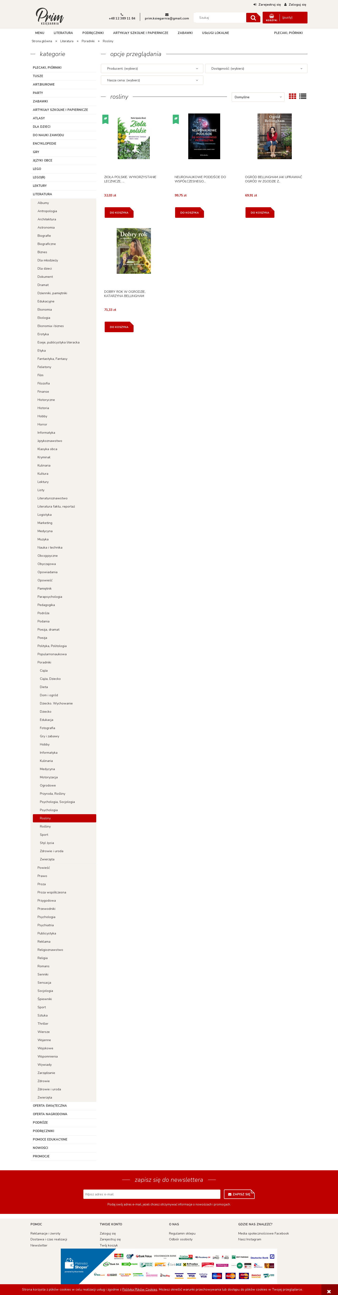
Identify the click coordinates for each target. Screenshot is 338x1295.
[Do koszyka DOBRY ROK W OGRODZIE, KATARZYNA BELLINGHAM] (119, 327)
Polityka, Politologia (52, 646)
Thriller (43, 1023)
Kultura (43, 473)
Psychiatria (46, 925)
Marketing (45, 523)
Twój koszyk (109, 1245)
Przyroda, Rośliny (52, 793)
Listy (41, 490)
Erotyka (43, 334)
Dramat (43, 285)
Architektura (47, 219)
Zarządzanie (46, 1073)
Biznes (42, 252)
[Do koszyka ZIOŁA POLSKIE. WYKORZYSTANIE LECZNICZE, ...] (119, 212)
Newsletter (39, 1245)
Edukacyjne (46, 301)
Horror (42, 424)
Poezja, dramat (48, 629)
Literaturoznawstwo (53, 498)
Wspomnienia (48, 1056)
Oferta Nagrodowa (50, 1114)
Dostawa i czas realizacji (49, 1239)
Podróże (44, 613)
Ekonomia (45, 309)
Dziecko (45, 711)
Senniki (43, 974)
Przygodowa (47, 900)
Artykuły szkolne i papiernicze (60, 110)
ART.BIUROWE (44, 85)
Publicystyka (47, 933)
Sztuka (43, 1015)
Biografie (44, 235)
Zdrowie (44, 1081)
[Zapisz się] (239, 1194)
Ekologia (44, 318)
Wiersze (44, 1032)
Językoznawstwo (50, 441)
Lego (37, 169)
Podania (44, 621)
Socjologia (45, 991)
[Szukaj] (253, 17)
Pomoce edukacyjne (50, 1139)
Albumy (43, 203)
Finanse (43, 391)
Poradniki (44, 662)
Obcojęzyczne (48, 555)
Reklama (44, 941)
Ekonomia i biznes (51, 326)
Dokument (45, 277)
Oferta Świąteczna (50, 1106)
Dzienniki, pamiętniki (52, 293)
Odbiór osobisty (180, 1239)
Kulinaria (44, 465)
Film (40, 375)
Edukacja (46, 720)
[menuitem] (40, 33)
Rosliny (45, 818)
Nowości (40, 1148)
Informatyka (46, 432)
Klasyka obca (47, 449)
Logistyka (45, 514)
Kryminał (44, 457)
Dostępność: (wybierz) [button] (227, 68)
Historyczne (46, 400)
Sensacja (44, 982)
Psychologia (49, 810)
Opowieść (45, 580)
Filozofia (44, 383)
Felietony (44, 367)
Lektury (40, 186)
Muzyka (43, 539)
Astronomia (46, 227)
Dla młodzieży (48, 260)
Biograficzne (47, 244)
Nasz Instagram (249, 1239)
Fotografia (47, 728)
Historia (43, 408)
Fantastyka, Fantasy (52, 359)
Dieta (44, 687)
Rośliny (45, 826)
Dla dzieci (41, 127)
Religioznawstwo (50, 950)
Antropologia (47, 211)
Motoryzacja (49, 777)
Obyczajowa (47, 564)
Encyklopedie (44, 144)
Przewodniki (46, 909)
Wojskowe (45, 1048)
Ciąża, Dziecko (50, 679)
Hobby (42, 416)
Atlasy (39, 118)
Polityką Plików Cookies (139, 1289)
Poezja (42, 638)
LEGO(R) (39, 177)
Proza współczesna (52, 892)
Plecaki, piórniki (47, 68)
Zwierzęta (47, 859)
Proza (42, 884)
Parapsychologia (50, 597)
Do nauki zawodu (48, 135)
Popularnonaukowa (52, 654)
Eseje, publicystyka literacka (59, 342)
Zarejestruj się (110, 1239)
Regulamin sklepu (182, 1233)
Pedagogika (46, 605)
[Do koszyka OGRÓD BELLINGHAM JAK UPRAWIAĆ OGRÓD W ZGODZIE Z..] (260, 212)
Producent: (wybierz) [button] (122, 68)
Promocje (41, 1156)
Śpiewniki (45, 999)
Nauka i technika (50, 547)
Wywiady (45, 1064)
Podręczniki (43, 1131)
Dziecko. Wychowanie (56, 703)
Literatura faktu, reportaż (56, 506)
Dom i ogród (49, 695)
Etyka (42, 350)
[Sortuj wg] (258, 97)
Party (38, 93)
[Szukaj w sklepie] (220, 17)
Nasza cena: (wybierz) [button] (123, 80)
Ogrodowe (48, 785)
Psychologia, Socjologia (57, 802)
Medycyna (45, 531)
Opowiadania (48, 572)
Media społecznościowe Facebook (263, 1233)
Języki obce (42, 160)
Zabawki (40, 101)
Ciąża (44, 670)
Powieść (44, 868)
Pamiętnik (45, 588)
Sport (44, 834)
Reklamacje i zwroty (45, 1233)
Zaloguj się (108, 1233)
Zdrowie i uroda (51, 851)
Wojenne (44, 1040)
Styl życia (47, 843)
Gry (36, 152)
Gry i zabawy (49, 736)
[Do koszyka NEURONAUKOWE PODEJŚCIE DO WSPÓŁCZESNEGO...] (189, 212)
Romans (44, 966)
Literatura (42, 194)
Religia (43, 958)
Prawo (42, 876)
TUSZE (38, 76)
